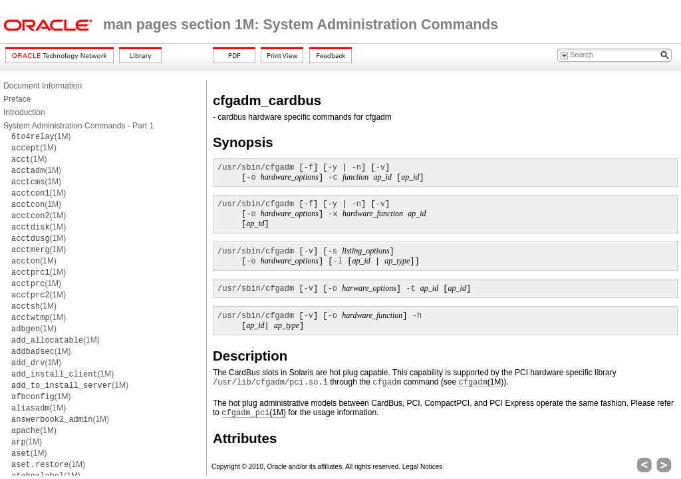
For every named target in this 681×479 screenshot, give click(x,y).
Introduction (24, 112)
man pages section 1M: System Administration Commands (300, 25)
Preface (17, 99)
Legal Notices (422, 466)
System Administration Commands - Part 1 (78, 125)
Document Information (42, 85)
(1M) (40, 136)
